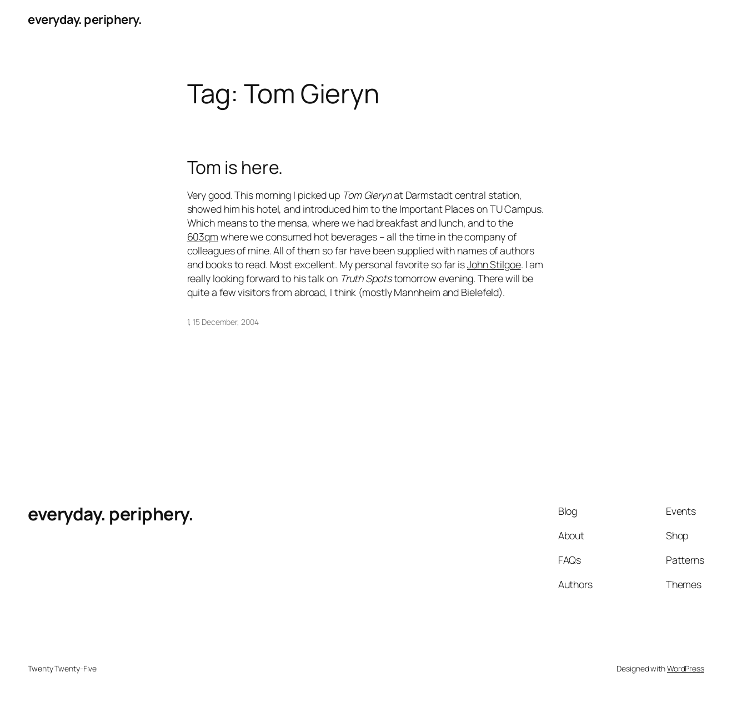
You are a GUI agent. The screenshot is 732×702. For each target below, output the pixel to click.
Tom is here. (235, 168)
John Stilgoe (494, 264)
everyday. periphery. (85, 19)
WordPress (685, 668)
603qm (203, 236)
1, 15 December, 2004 (223, 322)
